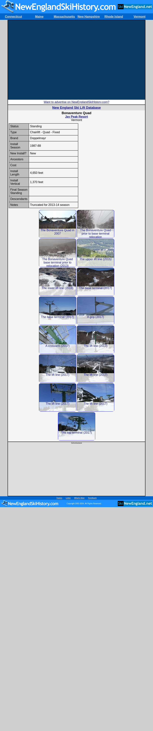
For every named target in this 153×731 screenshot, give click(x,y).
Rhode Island (113, 16)
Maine (39, 16)
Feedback (92, 498)
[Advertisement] (39, 60)
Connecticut (13, 16)
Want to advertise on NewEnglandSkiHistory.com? (76, 102)
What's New (79, 498)
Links (68, 498)
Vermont (139, 16)
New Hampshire (89, 16)
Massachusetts (64, 16)
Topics (59, 498)
